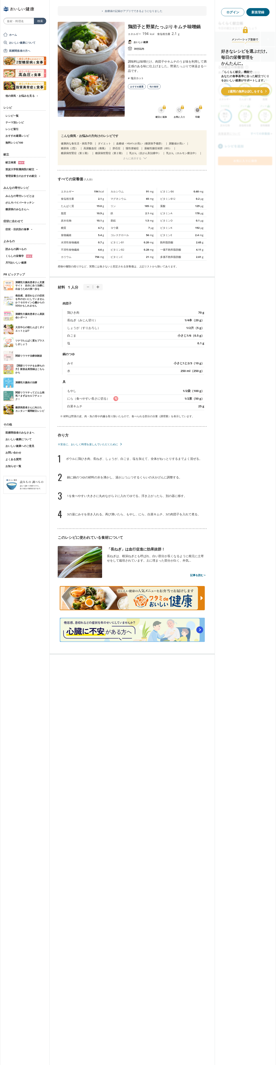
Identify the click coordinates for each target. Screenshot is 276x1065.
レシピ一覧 (12, 116)
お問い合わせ (13, 452)
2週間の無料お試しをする (245, 91)
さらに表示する (132, 158)
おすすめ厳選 (136, 86)
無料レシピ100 (14, 142)
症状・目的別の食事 (17, 229)
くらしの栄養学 (18, 256)
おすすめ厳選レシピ (17, 136)
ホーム (13, 35)
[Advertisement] (138, 1056)
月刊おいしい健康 (15, 262)
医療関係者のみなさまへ (19, 432)
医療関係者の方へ (19, 51)
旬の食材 (154, 86)
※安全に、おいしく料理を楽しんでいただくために (88, 444)
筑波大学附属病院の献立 (19, 169)
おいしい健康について (22, 42)
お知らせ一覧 (13, 466)
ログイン (232, 12)
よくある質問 (13, 459)
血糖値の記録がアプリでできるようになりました (133, 11)
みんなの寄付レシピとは (19, 196)
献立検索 (15, 162)
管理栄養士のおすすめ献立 (21, 176)
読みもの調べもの (15, 249)
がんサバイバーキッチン (19, 202)
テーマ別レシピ (14, 122)
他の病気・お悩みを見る (20, 96)
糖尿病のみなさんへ (17, 209)
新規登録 (257, 12)
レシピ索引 (12, 129)
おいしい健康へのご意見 (19, 446)
